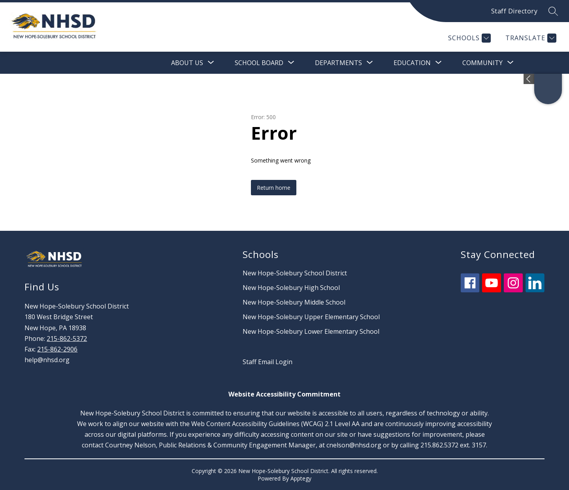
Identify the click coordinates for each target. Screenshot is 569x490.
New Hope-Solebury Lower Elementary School (311, 331)
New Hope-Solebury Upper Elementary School (311, 316)
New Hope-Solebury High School (291, 287)
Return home (273, 187)
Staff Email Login (267, 361)
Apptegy (300, 478)
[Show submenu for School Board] (259, 62)
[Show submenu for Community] (482, 62)
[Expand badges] (529, 79)
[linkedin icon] (535, 290)
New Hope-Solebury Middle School (294, 302)
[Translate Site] (529, 38)
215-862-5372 (67, 338)
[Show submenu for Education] (412, 62)
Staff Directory (514, 11)
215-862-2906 (57, 349)
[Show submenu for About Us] (187, 62)
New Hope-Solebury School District (295, 273)
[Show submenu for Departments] (338, 62)
